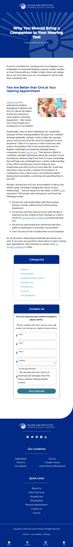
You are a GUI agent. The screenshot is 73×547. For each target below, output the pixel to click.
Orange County (52, 462)
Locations (22, 360)
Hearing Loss (27, 282)
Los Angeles (21, 466)
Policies (26, 534)
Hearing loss (13, 102)
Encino (52, 458)
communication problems (33, 217)
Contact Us (36, 508)
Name (21, 334)
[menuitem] (9, 543)
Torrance (20, 462)
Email (21, 343)
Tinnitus (25, 290)
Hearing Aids (27, 273)
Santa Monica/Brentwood (52, 466)
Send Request (37, 391)
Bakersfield (20, 458)
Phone (21, 352)
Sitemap (47, 534)
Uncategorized (28, 295)
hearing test (31, 152)
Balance (25, 269)
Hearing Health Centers (32, 278)
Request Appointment (36, 504)
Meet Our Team (36, 492)
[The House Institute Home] (36, 5)
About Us (36, 488)
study (62, 190)
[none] (9, 543)
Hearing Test (27, 286)
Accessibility (36, 534)
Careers (36, 512)
